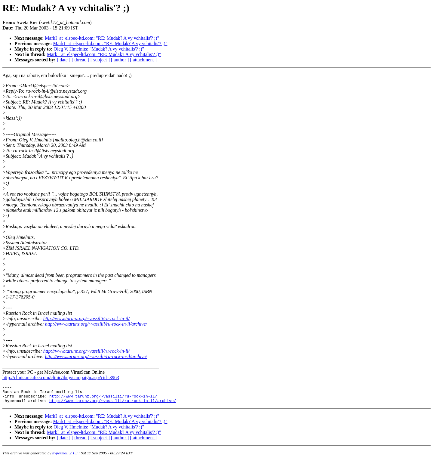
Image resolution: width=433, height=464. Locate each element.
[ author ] (120, 59)
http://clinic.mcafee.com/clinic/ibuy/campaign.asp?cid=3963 (60, 377)
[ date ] (63, 59)
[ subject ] (100, 59)
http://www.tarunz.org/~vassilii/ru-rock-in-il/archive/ (96, 323)
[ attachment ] (143, 59)
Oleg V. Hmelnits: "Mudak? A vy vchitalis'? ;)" (99, 48)
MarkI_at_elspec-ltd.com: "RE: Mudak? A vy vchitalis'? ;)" (102, 38)
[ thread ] (80, 59)
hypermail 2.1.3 (65, 456)
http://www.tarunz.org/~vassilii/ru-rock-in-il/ (86, 318)
